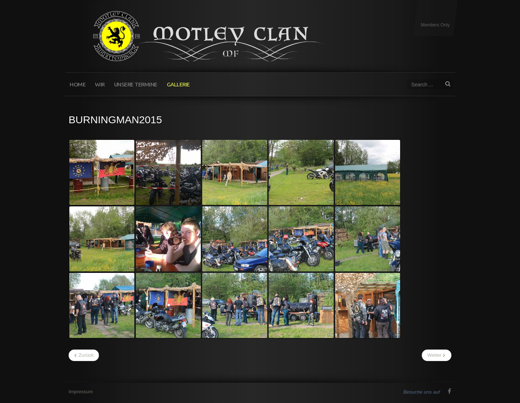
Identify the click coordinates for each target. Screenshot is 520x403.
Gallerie (178, 84)
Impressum (81, 391)
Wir (100, 84)
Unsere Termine (135, 84)
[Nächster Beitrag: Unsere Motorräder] (436, 355)
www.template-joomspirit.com (517, 375)
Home (78, 84)
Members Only (435, 24)
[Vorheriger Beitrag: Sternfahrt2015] (84, 355)
